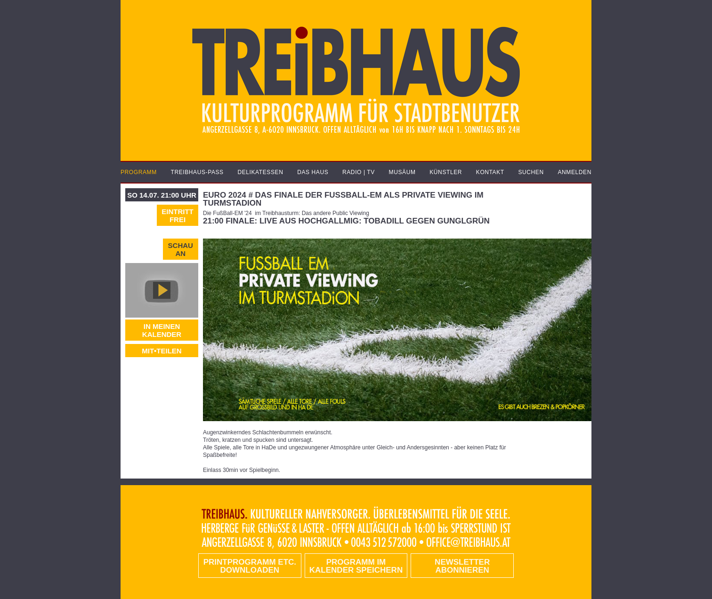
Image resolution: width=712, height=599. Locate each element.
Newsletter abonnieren (462, 566)
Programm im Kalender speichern (356, 566)
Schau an (180, 249)
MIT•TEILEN (161, 351)
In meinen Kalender (161, 330)
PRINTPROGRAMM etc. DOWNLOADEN (249, 566)
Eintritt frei (178, 216)
